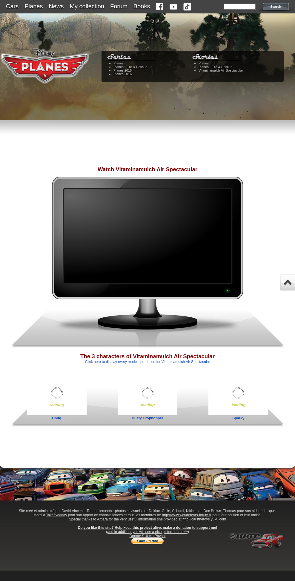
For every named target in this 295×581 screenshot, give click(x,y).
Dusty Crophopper (147, 418)
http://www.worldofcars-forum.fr (186, 515)
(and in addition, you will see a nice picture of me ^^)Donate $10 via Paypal (147, 534)
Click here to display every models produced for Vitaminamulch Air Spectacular (147, 362)
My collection (87, 6)
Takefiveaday (56, 515)
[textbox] (240, 7)
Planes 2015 (122, 70)
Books (141, 6)
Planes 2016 (122, 74)
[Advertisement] (147, 147)
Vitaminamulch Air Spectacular (221, 70)
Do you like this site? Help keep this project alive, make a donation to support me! (147, 528)
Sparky (238, 418)
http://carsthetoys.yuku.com (204, 519)
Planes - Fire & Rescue (130, 67)
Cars (12, 6)
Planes (33, 6)
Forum (118, 6)
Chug (56, 418)
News (56, 6)
